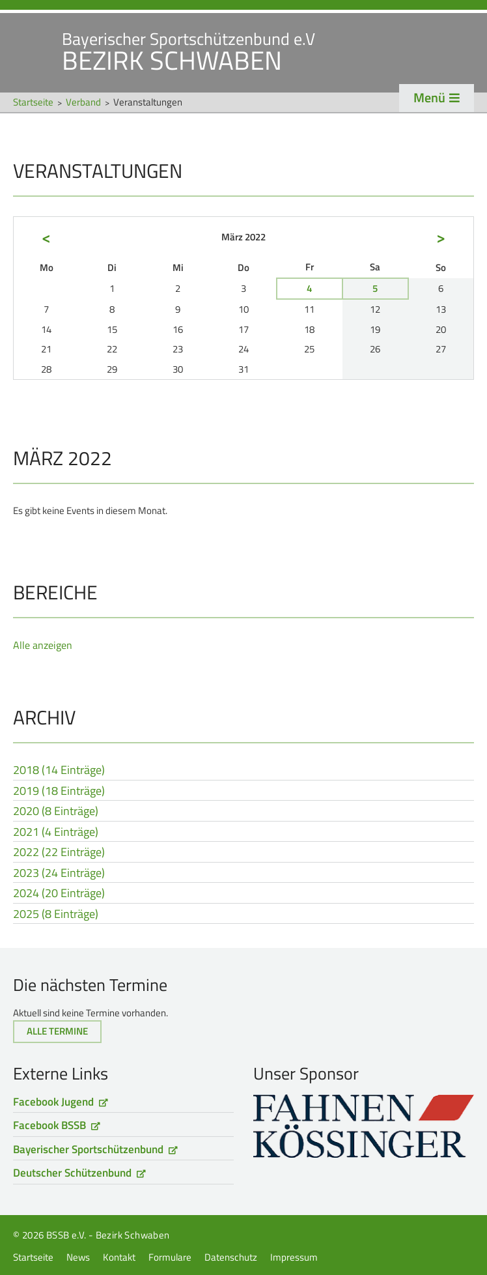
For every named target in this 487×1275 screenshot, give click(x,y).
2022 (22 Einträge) (59, 853)
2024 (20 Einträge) (59, 894)
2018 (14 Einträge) (59, 771)
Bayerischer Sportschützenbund (88, 1149)
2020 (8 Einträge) (55, 812)
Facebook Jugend (53, 1101)
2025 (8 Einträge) (55, 915)
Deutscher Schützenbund (72, 1172)
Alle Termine (57, 1031)
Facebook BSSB (49, 1125)
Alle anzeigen (42, 645)
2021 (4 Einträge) (55, 832)
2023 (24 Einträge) (59, 873)
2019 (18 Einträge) (59, 791)
